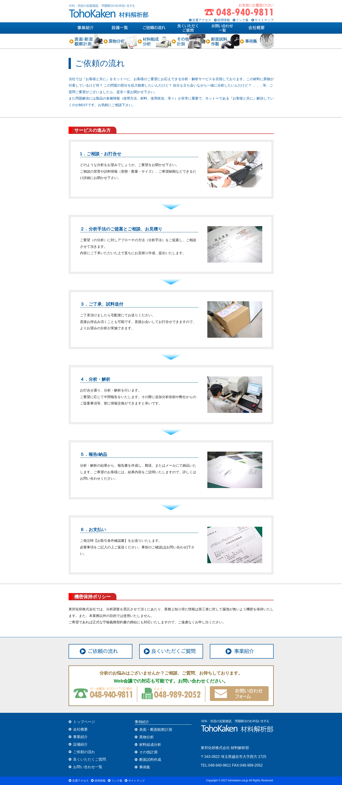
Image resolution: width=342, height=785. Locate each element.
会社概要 (80, 729)
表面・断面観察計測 (155, 729)
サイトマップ (264, 20)
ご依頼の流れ (84, 752)
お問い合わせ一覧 (87, 767)
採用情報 (223, 20)
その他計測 (148, 752)
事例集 (144, 767)
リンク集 (242, 20)
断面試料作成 (150, 760)
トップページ (84, 722)
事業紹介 (80, 737)
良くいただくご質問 (89, 759)
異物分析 (146, 737)
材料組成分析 (150, 745)
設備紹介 (80, 744)
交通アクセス (201, 20)
